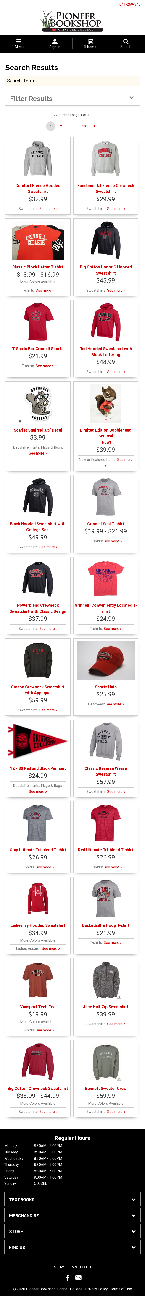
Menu (19, 47)
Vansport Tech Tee (37, 985)
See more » (48, 209)
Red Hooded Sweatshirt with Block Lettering (105, 330)
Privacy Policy (96, 1289)
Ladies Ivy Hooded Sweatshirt (38, 903)
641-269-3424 (131, 4)
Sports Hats (106, 665)
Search (125, 47)
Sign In (54, 47)
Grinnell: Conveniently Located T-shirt (106, 586)
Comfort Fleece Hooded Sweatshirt (37, 166)
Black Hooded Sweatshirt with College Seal (38, 505)
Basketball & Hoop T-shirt (105, 903)
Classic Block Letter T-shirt (38, 245)
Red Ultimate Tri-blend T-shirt (105, 828)
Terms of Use (121, 1289)
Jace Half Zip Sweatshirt (106, 985)
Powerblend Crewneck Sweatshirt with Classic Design (37, 586)
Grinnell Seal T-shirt (105, 502)
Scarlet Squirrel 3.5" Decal (38, 408)
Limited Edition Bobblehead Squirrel (105, 411)
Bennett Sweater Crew (106, 1066)
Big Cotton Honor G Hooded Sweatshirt (106, 248)
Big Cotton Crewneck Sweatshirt (38, 1066)
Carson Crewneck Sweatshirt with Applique (38, 668)
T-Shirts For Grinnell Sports (37, 327)
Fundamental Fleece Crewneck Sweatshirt (105, 166)
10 (84, 126)
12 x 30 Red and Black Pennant (38, 746)
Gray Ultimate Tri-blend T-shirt (38, 828)
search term (20, 80)
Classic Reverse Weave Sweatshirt (105, 749)
